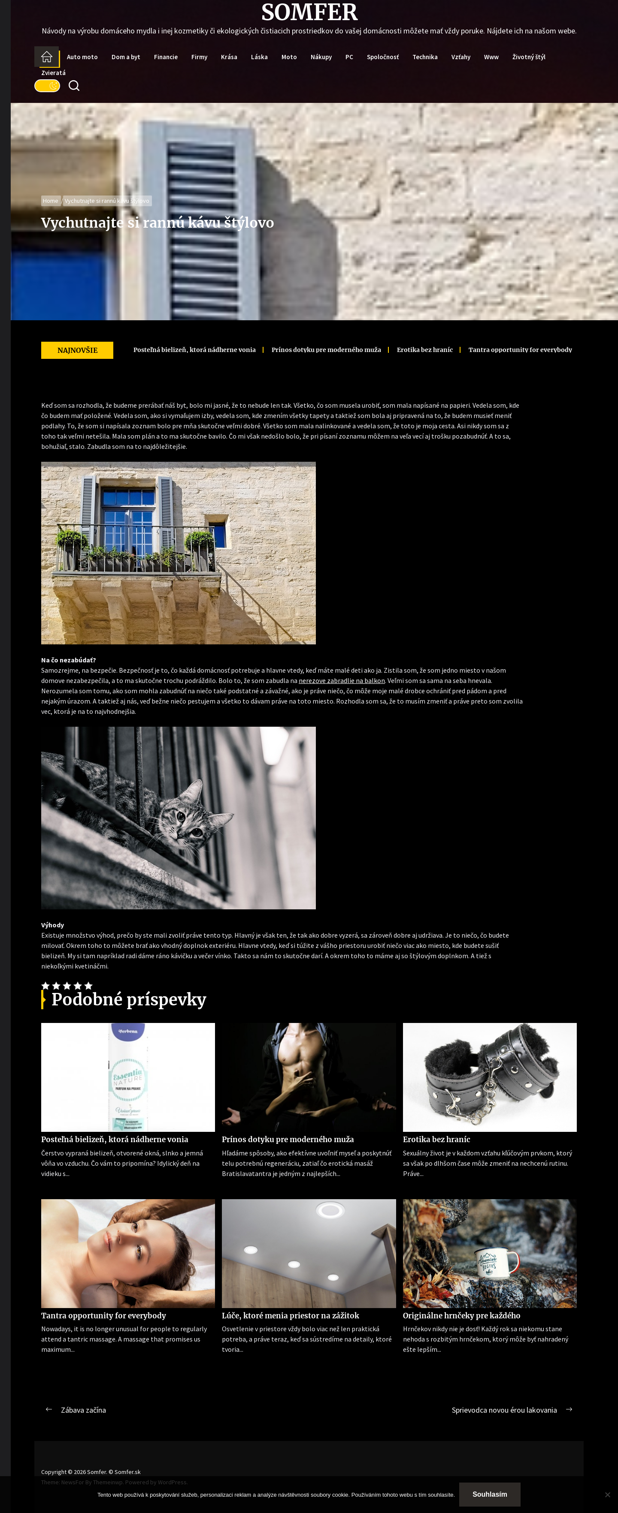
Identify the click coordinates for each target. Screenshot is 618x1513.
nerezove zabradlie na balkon (342, 680)
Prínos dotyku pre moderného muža (311, 350)
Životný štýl (528, 57)
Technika (425, 57)
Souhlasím (490, 1494)
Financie (166, 57)
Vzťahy (460, 57)
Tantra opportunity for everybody (505, 350)
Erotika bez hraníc (409, 350)
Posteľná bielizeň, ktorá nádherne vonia (179, 350)
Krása (229, 57)
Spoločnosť (383, 57)
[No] (607, 1494)
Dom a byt (126, 57)
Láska (259, 57)
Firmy (199, 57)
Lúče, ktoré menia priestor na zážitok (290, 1315)
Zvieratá (53, 73)
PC (349, 57)
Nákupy (321, 57)
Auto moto (82, 57)
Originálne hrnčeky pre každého (462, 1315)
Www (491, 57)
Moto (289, 57)
